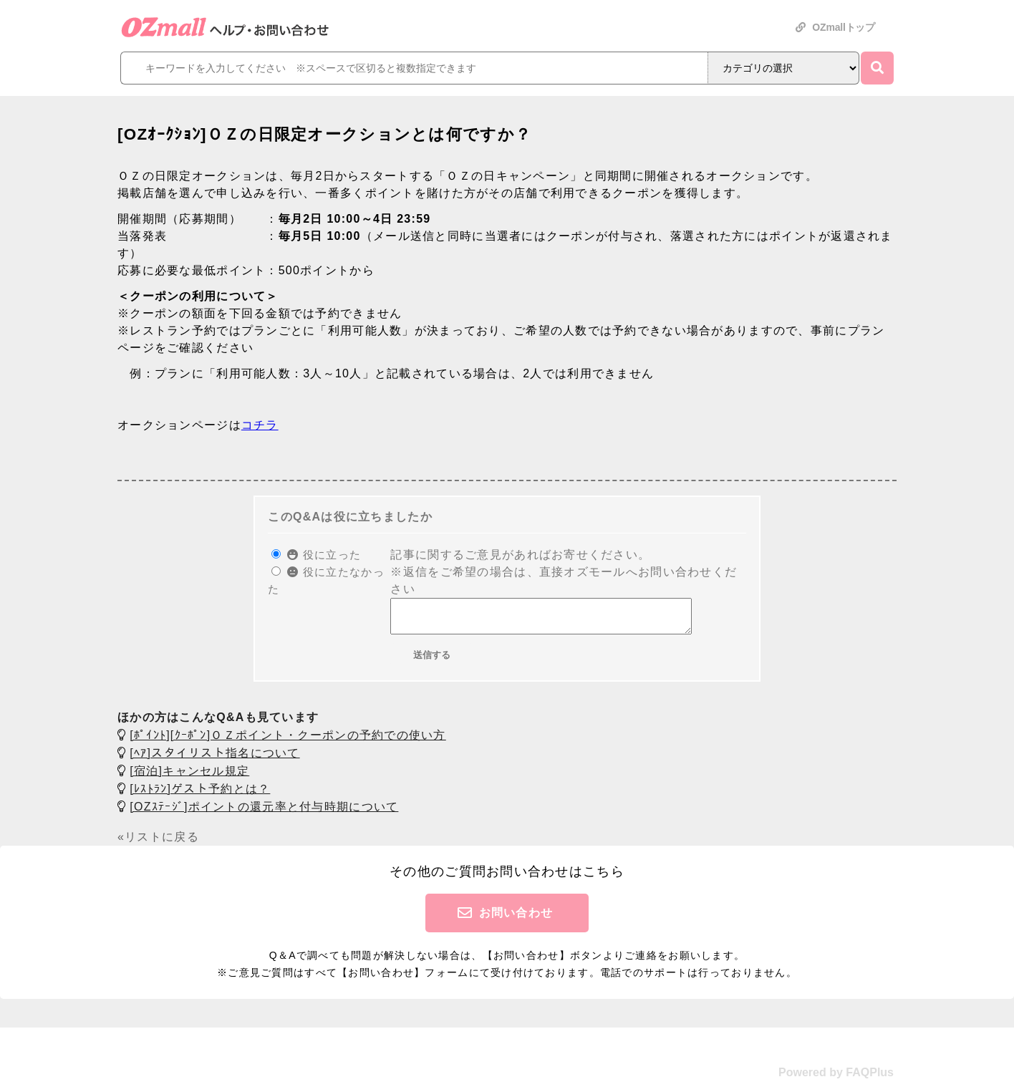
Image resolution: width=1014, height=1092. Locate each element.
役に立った (324, 555)
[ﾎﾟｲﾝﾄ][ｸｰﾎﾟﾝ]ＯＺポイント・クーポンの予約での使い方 (287, 741)
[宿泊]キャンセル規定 (189, 777)
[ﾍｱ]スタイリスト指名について (214, 759)
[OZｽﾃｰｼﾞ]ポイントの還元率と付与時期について (264, 813)
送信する (431, 661)
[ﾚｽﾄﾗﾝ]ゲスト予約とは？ (200, 795)
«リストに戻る (158, 843)
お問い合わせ (516, 919)
